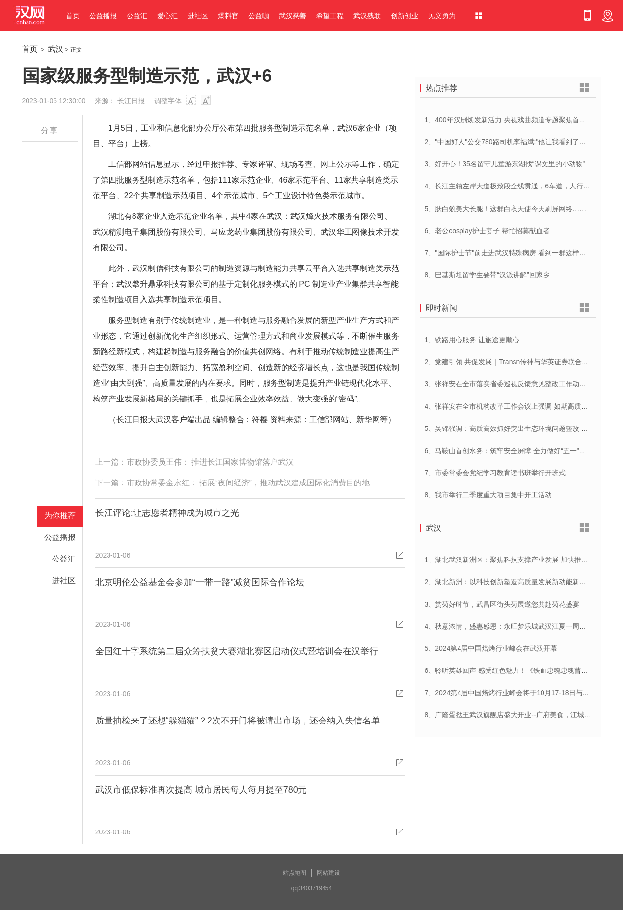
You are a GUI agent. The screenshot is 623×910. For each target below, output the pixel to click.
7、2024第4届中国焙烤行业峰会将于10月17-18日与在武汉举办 (521, 692)
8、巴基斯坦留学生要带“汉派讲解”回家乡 (487, 275)
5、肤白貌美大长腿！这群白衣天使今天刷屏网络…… (506, 209)
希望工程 (330, 16)
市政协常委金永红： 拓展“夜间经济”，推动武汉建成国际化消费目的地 (248, 483)
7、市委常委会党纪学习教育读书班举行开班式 (495, 473)
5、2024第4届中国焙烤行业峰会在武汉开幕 (491, 648)
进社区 (198, 16)
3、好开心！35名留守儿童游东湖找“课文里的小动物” (505, 164)
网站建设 (328, 872)
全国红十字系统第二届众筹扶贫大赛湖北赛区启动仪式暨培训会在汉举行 (236, 651)
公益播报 (103, 16)
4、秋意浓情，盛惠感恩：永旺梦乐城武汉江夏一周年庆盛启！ (519, 626)
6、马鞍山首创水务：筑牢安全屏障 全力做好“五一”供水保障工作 (523, 451)
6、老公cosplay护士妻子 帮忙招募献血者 (487, 231)
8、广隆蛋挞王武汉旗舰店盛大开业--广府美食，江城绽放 (511, 715)
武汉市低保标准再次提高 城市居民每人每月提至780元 (201, 790)
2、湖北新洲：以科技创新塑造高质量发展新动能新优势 (509, 582)
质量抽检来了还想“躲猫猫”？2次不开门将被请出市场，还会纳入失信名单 (237, 720)
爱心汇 (167, 16)
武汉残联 (367, 16)
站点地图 (294, 872)
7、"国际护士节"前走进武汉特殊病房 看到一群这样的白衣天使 (519, 253)
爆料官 (228, 16)
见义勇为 (442, 16)
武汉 (55, 49)
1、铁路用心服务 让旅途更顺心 (472, 340)
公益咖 (258, 16)
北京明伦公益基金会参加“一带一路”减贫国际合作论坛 (199, 582)
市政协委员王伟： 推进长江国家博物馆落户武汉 (210, 462)
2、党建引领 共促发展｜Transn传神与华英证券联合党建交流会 (521, 362)
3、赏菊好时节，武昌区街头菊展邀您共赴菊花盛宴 (502, 604)
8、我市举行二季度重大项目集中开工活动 (488, 495)
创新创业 (404, 16)
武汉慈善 (292, 16)
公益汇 (137, 16)
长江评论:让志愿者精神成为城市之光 (167, 513)
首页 (73, 16)
